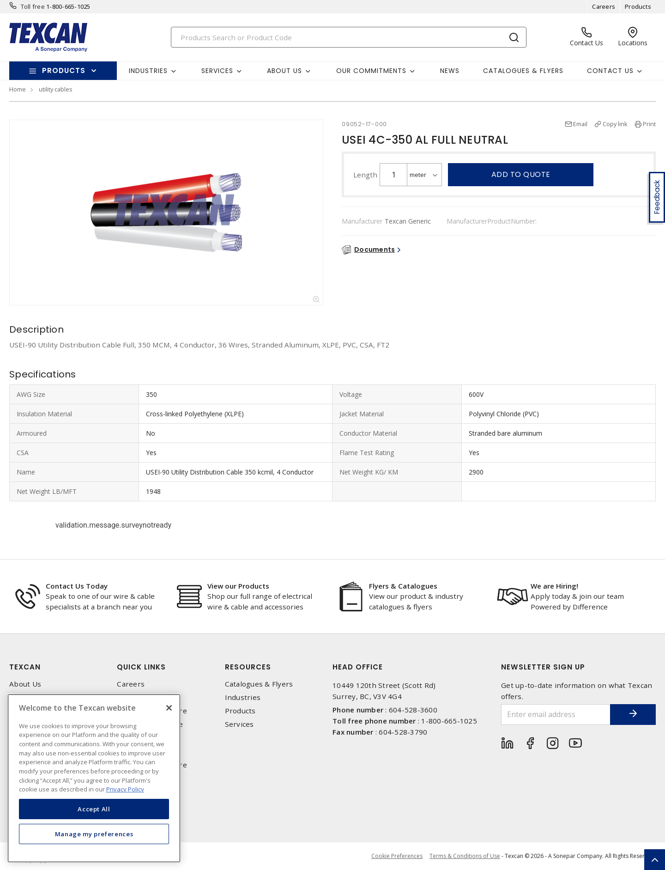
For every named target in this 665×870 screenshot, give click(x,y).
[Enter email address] (555, 714)
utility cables (56, 89)
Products (638, 6)
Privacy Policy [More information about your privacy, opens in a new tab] (125, 789)
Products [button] (63, 70)
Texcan (25, 667)
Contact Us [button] (610, 70)
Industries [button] (148, 70)
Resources (248, 667)
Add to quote (520, 174)
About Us (25, 684)
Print (649, 124)
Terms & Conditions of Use (464, 856)
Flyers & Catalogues (403, 585)
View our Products (238, 585)
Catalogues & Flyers (523, 70)
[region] (94, 778)
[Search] (348, 37)
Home (17, 89)
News (449, 70)
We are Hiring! (554, 585)
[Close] (169, 708)
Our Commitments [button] (371, 70)
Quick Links (141, 667)
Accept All (94, 809)
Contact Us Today (77, 585)
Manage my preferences (94, 834)
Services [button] (217, 70)
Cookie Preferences (397, 856)
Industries (243, 697)
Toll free (33, 6)
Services (239, 724)
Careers (603, 6)
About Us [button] (284, 70)
